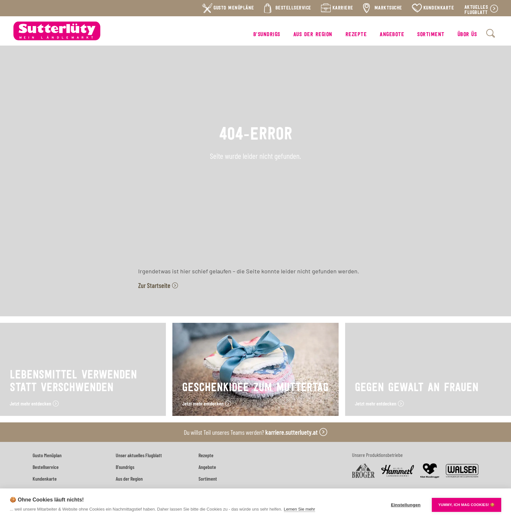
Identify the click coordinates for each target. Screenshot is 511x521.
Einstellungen (405, 504)
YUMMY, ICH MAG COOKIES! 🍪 (466, 505)
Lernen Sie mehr (299, 509)
